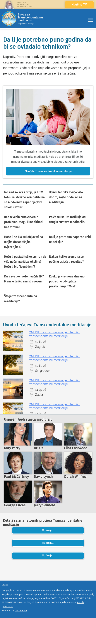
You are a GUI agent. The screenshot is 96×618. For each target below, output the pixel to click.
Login (5, 584)
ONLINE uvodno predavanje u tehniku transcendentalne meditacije (54, 334)
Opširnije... (48, 530)
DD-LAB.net (21, 610)
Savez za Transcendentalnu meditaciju (30, 17)
